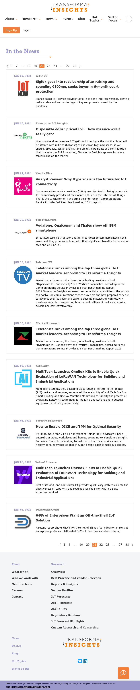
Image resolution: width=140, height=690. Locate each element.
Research (32, 19)
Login (26, 30)
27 (68, 66)
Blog (81, 19)
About (11, 19)
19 (28, 66)
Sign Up (11, 30)
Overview (58, 572)
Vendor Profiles (62, 590)
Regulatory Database (66, 615)
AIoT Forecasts (61, 602)
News (52, 19)
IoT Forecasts (61, 596)
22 (48, 66)
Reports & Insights (64, 584)
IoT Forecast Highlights (68, 621)
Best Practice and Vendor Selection (76, 578)
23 (55, 66)
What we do (20, 572)
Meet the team (22, 584)
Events (68, 19)
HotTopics (96, 19)
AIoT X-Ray (59, 609)
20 (35, 66)
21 (42, 66)
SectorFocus (115, 19)
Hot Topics (19, 661)
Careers (17, 590)
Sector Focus (20, 668)
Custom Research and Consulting (74, 627)
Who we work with (25, 578)
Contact (17, 596)
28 (74, 66)
